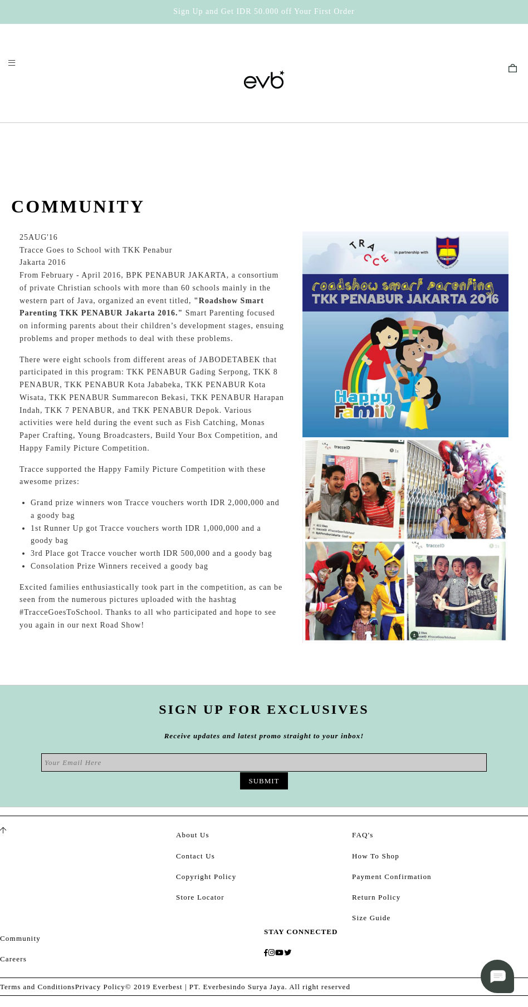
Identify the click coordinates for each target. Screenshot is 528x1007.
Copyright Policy (206, 876)
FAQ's (362, 835)
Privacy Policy (100, 987)
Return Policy (376, 897)
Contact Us (195, 856)
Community (20, 938)
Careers (13, 959)
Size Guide (371, 918)
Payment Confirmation (392, 876)
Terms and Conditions (37, 987)
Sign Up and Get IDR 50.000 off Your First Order (264, 11)
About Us (192, 835)
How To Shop (375, 856)
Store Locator (200, 897)
